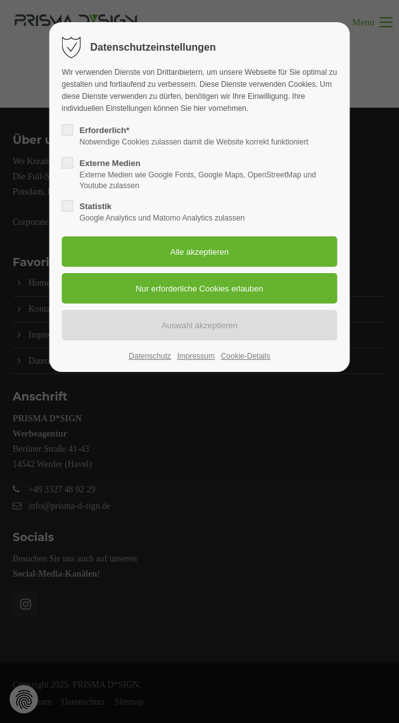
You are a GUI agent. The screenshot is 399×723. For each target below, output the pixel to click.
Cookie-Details (245, 356)
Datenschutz (150, 356)
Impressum (196, 356)
